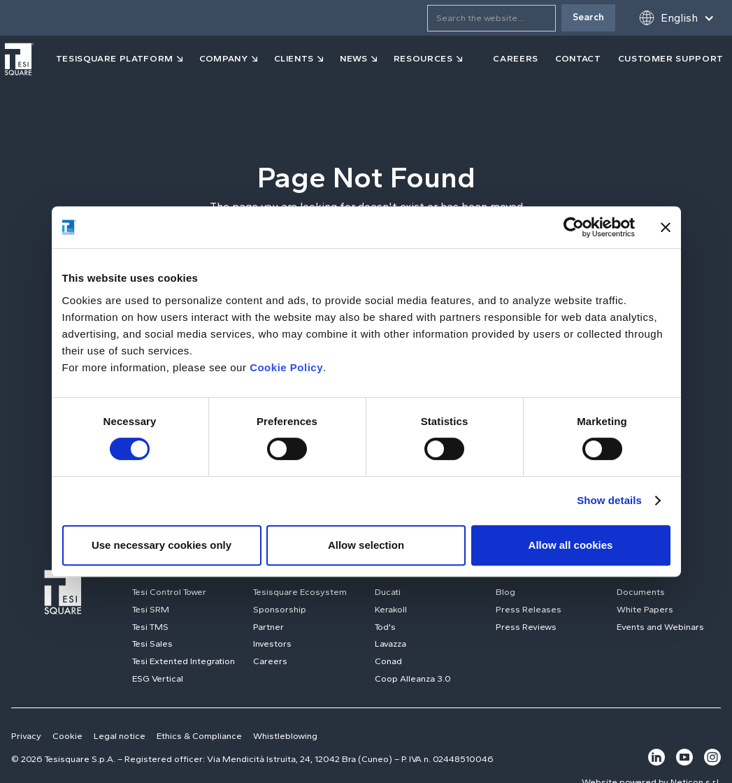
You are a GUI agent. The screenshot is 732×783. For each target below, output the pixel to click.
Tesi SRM (150, 609)
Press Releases (528, 609)
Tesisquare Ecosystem (300, 592)
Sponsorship (279, 609)
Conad (388, 661)
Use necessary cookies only (161, 545)
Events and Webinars (660, 627)
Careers (270, 661)
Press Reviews (526, 627)
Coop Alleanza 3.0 (413, 678)
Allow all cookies (571, 545)
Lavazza (390, 643)
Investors (272, 643)
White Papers (645, 609)
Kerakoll (391, 609)
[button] (676, 18)
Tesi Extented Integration (183, 661)
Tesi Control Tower (169, 592)
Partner (268, 627)
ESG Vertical (157, 678)
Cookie (67, 736)
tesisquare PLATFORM (114, 58)
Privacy (26, 736)
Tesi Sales (152, 643)
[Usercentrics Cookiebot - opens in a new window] (573, 227)
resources (423, 58)
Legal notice (119, 736)
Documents (641, 592)
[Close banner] (665, 227)
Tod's (385, 627)
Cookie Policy (286, 367)
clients (294, 58)
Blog (505, 592)
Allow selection (366, 545)
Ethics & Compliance (199, 736)
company (223, 58)
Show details (609, 500)
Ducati (388, 592)
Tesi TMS (150, 627)
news (354, 58)
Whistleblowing (285, 736)
